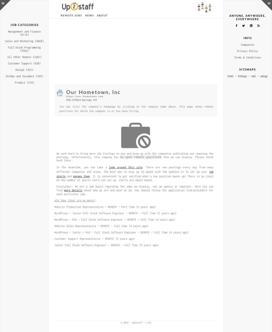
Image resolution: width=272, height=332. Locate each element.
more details (73, 190)
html (231, 76)
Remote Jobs (71, 15)
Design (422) (24, 69)
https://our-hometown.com (84, 96)
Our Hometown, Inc (93, 92)
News (89, 15)
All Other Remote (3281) (24, 57)
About (102, 15)
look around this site (125, 167)
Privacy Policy (247, 51)
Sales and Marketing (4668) (24, 41)
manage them (81, 176)
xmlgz (264, 76)
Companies (247, 44)
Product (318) (24, 82)
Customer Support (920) (24, 63)
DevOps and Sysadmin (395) (24, 76)
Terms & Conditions (247, 57)
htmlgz (242, 76)
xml (253, 76)
